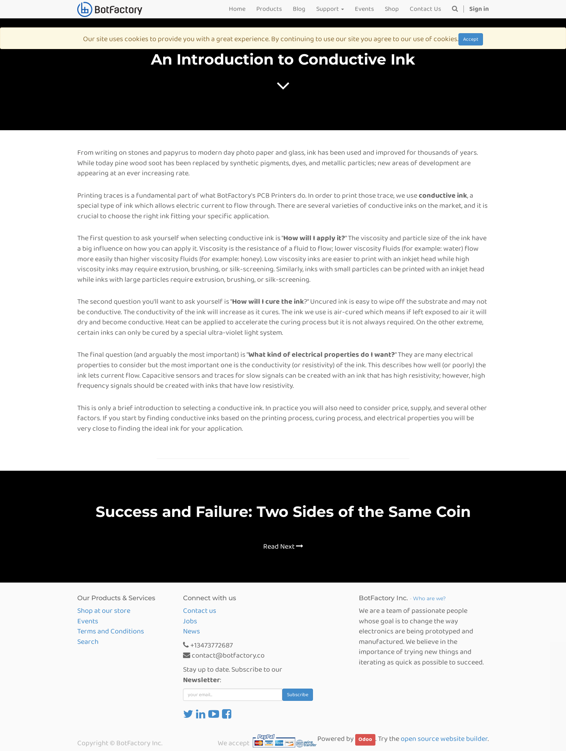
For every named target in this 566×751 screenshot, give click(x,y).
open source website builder (444, 739)
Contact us (199, 610)
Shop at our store (103, 610)
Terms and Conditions (110, 631)
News (191, 631)
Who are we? (429, 598)
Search (88, 641)
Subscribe (297, 695)
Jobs (190, 621)
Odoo (365, 739)
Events (87, 621)
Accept (470, 39)
